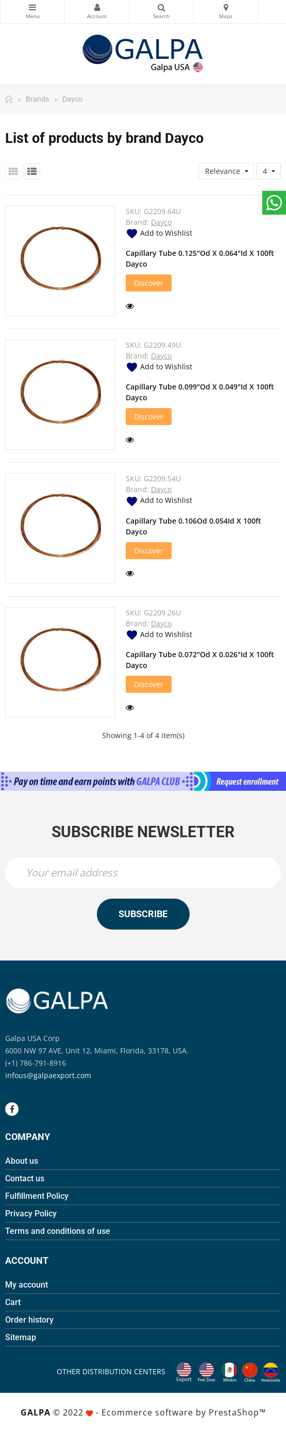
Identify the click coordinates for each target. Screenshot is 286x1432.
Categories (32, 7)
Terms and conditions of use (57, 1231)
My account (26, 1285)
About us (21, 1161)
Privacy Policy (31, 1213)
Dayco (161, 222)
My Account (97, 7)
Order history (29, 1320)
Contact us (24, 1178)
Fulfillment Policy (37, 1196)
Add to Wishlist (159, 233)
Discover (148, 283)
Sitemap (20, 1337)
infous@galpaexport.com (48, 1075)
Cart (13, 1302)
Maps (226, 7)
